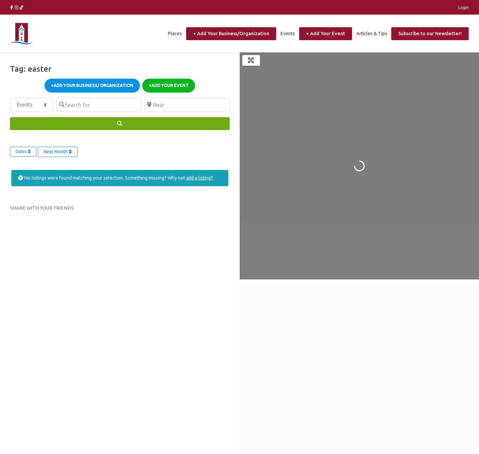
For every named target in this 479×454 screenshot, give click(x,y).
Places (175, 33)
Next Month (58, 151)
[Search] (120, 123)
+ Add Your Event (325, 33)
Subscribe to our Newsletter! (430, 33)
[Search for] (99, 105)
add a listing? (199, 178)
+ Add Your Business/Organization (231, 33)
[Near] (187, 105)
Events (287, 33)
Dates (23, 151)
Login (463, 7)
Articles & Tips (371, 33)
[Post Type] (31, 105)
